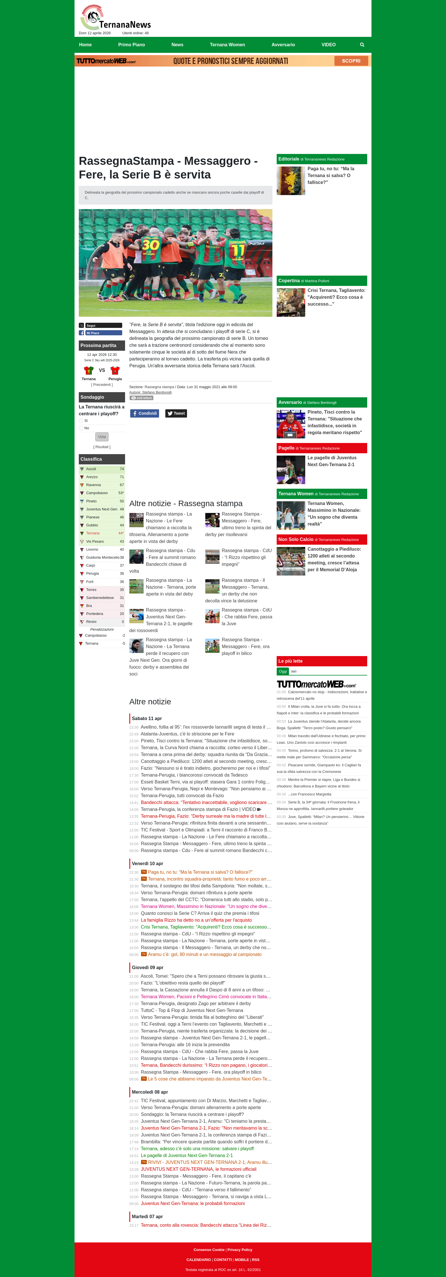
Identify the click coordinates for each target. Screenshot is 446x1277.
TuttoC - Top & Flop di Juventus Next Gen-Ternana (192, 1010)
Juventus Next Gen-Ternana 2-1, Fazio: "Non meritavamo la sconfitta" (211, 1128)
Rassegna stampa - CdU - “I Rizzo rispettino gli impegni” (247, 557)
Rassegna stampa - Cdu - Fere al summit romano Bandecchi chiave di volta (217, 850)
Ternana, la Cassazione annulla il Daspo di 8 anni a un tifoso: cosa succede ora (221, 989)
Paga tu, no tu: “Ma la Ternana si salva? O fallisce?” (197, 872)
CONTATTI (223, 1260)
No (87, 428)
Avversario (290, 402)
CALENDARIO (198, 1260)
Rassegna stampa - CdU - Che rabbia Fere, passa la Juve (247, 617)
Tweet (176, 413)
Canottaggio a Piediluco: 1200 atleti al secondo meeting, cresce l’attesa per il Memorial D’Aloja (237, 761)
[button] (102, 436)
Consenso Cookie (209, 1250)
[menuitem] (362, 45)
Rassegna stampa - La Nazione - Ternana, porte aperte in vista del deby (171, 587)
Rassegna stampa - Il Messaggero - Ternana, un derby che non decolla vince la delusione (231, 947)
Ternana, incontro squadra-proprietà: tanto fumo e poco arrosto (208, 879)
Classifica (91, 459)
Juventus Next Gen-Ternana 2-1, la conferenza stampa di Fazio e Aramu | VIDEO (223, 1134)
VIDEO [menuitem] (329, 44)
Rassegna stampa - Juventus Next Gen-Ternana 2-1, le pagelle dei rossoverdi (219, 1037)
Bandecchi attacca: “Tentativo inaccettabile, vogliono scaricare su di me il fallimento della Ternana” (240, 802)
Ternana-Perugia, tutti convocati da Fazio (182, 795)
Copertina (289, 280)
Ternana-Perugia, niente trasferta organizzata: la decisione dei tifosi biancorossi (221, 1031)
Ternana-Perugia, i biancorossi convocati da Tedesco (194, 775)
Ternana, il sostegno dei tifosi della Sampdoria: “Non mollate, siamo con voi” (217, 885)
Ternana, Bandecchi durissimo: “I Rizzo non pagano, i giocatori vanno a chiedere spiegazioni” (235, 1065)
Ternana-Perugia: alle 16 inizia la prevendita (185, 1044)
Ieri (293, 671)
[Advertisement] (223, 112)
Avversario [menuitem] (283, 44)
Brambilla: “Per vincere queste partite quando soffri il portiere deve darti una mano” (224, 1141)
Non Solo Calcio (296, 539)
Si (86, 420)
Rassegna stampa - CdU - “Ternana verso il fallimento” (196, 1189)
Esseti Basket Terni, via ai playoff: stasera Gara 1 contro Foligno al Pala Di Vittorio (224, 781)
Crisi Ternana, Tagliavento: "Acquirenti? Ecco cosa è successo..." (206, 927)
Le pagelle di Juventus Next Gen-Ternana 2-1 (187, 1155)
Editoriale (288, 159)
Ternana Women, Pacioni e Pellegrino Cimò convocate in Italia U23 (209, 996)
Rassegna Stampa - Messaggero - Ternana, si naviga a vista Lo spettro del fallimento (227, 1196)
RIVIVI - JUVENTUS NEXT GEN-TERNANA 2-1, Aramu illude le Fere (214, 1162)
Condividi (144, 413)
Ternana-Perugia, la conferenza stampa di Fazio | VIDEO (198, 809)
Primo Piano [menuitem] (131, 44)
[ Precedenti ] (101, 384)
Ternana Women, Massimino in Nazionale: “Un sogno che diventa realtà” (214, 906)
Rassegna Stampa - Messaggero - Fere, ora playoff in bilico (246, 646)
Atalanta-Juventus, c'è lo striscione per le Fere (187, 733)
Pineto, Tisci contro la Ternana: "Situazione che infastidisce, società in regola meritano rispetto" (237, 740)
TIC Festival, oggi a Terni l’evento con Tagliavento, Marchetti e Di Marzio (214, 1024)
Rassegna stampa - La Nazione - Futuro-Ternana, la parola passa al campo (217, 1182)
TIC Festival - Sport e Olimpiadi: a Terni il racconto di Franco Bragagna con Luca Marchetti (232, 829)
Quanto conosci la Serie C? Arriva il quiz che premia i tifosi (200, 913)
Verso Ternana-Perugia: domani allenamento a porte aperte (201, 1107)
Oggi (283, 671)
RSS (255, 1260)
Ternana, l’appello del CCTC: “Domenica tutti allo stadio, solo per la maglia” (217, 899)
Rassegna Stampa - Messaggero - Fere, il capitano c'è (196, 1176)
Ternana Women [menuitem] (227, 44)
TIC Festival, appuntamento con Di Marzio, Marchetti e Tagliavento (208, 1100)
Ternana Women (296, 493)
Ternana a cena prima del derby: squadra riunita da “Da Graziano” (207, 754)
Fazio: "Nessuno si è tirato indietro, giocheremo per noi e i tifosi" (205, 768)
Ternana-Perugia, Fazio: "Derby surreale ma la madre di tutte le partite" (212, 816)
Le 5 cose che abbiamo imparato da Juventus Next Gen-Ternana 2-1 (214, 1078)
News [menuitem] (178, 44)
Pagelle (286, 448)
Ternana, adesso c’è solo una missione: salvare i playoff (197, 1148)
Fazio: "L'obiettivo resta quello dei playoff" (183, 983)
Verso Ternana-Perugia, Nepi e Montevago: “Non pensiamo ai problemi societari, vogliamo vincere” (241, 788)
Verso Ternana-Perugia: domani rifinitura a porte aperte (196, 892)
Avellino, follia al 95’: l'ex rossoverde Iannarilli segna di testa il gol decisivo (215, 727)
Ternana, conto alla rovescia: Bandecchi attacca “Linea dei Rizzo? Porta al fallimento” (227, 1225)
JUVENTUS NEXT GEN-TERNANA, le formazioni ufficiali (199, 1169)
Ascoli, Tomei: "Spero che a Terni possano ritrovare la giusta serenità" (211, 976)
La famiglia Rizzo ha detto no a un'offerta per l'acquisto (196, 920)
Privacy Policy (240, 1250)
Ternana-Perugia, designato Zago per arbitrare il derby (196, 1003)
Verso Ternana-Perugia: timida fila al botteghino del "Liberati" (202, 1017)
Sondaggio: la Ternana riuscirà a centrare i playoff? (192, 1114)
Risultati (102, 447)
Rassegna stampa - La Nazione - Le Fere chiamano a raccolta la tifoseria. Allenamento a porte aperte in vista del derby (160, 528)
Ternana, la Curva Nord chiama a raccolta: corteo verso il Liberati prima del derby (223, 747)
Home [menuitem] (85, 44)
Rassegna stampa (159, 387)
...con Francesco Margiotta (310, 794)
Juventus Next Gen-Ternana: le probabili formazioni (193, 1203)
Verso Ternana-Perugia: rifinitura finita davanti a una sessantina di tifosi (213, 823)
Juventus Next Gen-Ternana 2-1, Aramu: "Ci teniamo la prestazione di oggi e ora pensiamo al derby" (242, 1121)
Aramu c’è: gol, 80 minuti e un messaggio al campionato (201, 954)
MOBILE (242, 1260)
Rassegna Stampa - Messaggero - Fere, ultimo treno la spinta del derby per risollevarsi (229, 843)
